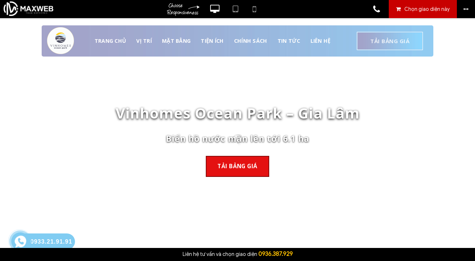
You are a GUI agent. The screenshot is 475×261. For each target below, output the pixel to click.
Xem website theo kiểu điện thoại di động (254, 9)
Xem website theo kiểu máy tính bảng (235, 9)
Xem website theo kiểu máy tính (215, 9)
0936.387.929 (275, 254)
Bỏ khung (466, 9)
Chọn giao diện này (427, 9)
